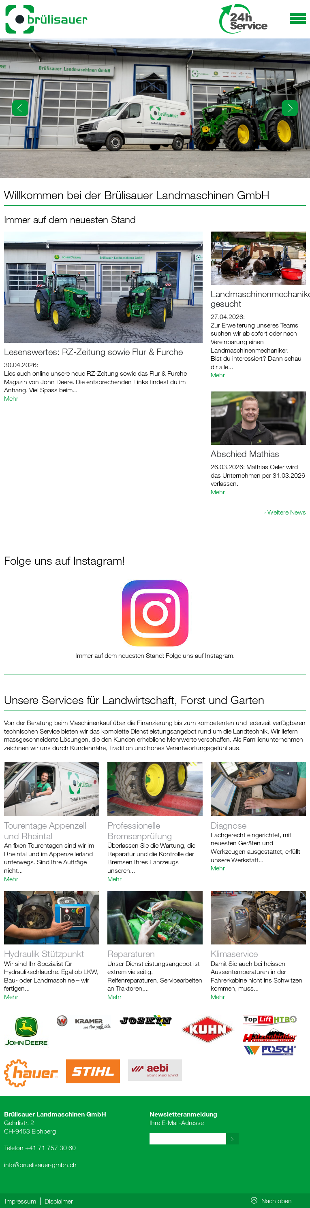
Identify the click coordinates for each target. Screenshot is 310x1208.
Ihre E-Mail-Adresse (183, 1118)
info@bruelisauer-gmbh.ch (40, 1164)
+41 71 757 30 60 (50, 1147)
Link (51, 822)
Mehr (11, 398)
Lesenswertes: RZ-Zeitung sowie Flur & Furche (93, 351)
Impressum (20, 1201)
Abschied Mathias (245, 453)
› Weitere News (285, 512)
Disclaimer (59, 1201)
